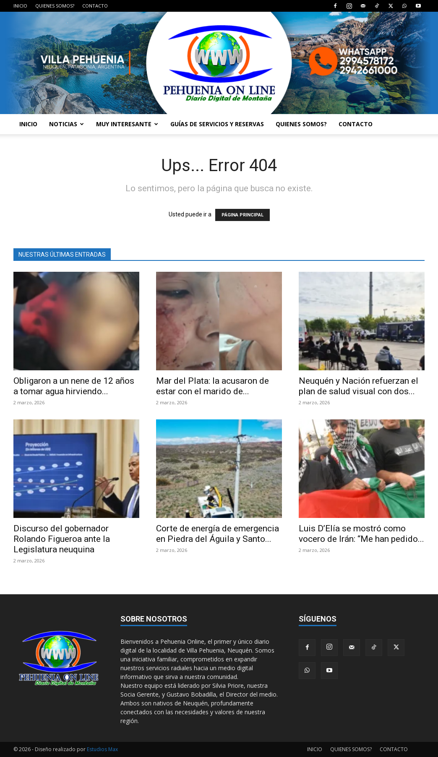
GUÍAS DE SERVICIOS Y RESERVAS (217, 124)
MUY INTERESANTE (127, 124)
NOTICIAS (66, 124)
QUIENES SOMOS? (54, 6)
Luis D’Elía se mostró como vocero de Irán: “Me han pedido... (361, 533)
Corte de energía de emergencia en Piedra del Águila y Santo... (217, 533)
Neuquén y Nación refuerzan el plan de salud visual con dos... (358, 386)
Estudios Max (102, 749)
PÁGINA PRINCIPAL (242, 215)
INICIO (20, 6)
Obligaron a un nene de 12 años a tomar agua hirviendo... (73, 386)
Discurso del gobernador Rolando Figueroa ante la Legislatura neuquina (61, 538)
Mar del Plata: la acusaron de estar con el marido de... (212, 386)
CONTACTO (95, 6)
